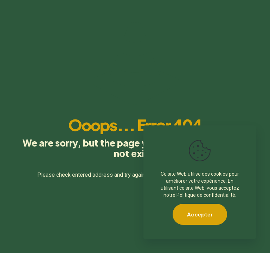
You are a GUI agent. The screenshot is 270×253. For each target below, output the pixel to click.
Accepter (200, 214)
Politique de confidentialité (205, 195)
